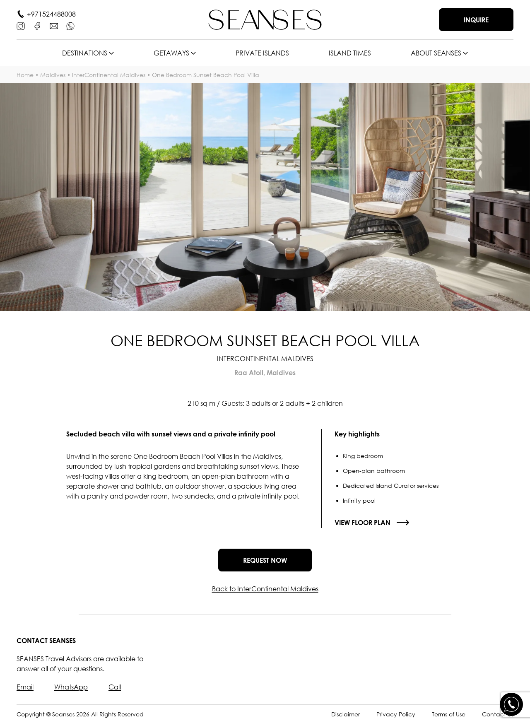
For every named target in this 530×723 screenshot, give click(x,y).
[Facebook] (37, 26)
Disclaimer (345, 714)
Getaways (171, 53)
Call (114, 687)
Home (25, 74)
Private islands (262, 53)
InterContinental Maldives (108, 74)
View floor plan (362, 522)
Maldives (52, 74)
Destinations (84, 53)
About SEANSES (436, 53)
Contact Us (497, 714)
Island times (350, 53)
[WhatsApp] (70, 26)
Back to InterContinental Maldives (265, 589)
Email (25, 687)
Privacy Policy (395, 714)
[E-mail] (54, 26)
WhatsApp (71, 687)
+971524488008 (51, 14)
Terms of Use (448, 714)
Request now (265, 560)
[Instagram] (21, 26)
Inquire (476, 20)
